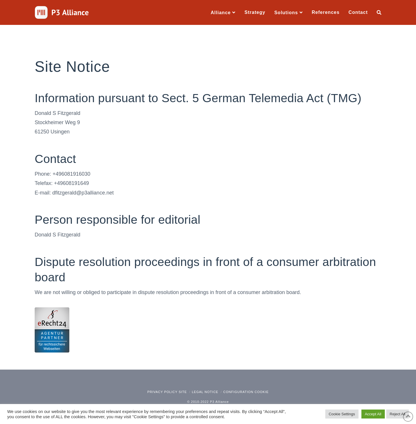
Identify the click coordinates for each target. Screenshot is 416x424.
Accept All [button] (373, 414)
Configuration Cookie (246, 392)
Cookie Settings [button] (342, 414)
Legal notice (205, 392)
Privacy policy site (167, 392)
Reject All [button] (397, 414)
